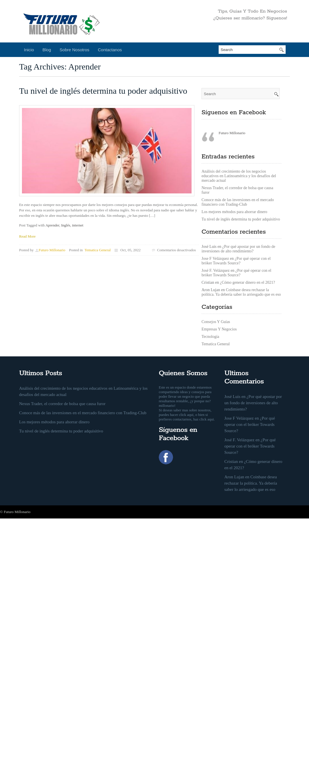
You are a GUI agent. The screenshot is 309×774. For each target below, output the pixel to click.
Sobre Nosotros (74, 49)
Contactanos (110, 49)
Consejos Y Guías (216, 322)
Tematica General (98, 250)
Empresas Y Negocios (219, 329)
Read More (27, 236)
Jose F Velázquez (215, 258)
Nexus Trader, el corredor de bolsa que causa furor (62, 403)
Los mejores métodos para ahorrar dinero (234, 212)
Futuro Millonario (51, 250)
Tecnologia (210, 336)
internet (78, 225)
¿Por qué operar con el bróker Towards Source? (236, 260)
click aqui (186, 414)
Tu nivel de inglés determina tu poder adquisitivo (103, 90)
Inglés (65, 225)
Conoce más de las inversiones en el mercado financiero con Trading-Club (238, 202)
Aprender (52, 225)
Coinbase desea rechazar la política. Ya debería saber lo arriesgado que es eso (241, 292)
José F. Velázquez (216, 270)
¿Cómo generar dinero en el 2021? (247, 282)
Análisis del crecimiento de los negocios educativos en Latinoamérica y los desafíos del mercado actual (239, 176)
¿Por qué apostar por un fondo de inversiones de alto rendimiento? (238, 248)
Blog (46, 49)
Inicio (29, 49)
